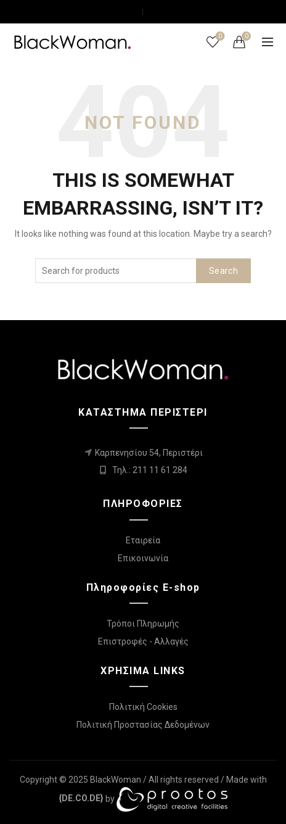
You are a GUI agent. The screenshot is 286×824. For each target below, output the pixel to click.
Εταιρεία (143, 540)
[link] (81, 798)
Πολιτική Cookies (143, 707)
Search (223, 271)
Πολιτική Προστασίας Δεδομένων (143, 725)
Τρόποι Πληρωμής (143, 623)
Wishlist (219, 37)
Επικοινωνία (143, 558)
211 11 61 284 (160, 470)
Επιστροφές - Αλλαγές (143, 641)
